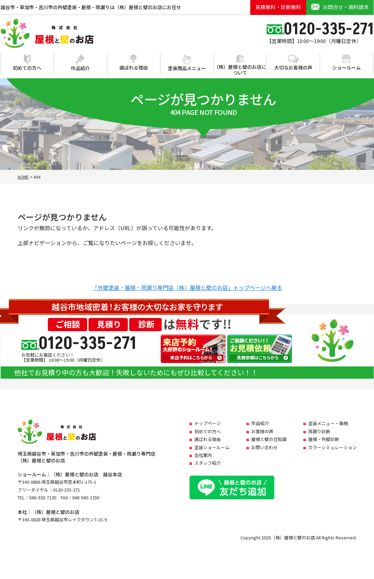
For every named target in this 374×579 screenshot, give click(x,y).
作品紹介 (80, 63)
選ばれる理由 (133, 63)
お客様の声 (262, 431)
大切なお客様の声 (293, 63)
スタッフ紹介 (207, 463)
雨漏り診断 (319, 431)
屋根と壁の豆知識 (269, 439)
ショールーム (346, 63)
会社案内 (203, 455)
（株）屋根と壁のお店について (240, 65)
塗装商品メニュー (187, 63)
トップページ (207, 423)
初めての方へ (27, 63)
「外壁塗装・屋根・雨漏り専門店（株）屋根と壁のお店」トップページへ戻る (187, 287)
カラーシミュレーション (332, 447)
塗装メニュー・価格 (328, 423)
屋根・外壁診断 (323, 439)
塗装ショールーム (212, 447)
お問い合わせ (264, 447)
